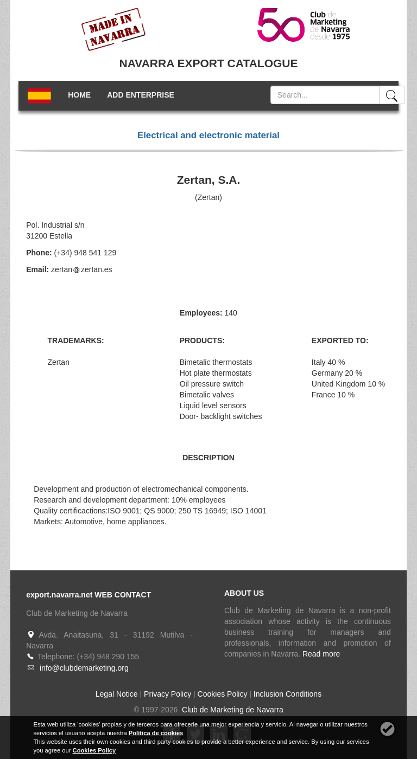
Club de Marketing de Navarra (231, 709)
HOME (79, 95)
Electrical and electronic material (208, 135)
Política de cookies (156, 733)
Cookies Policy (223, 694)
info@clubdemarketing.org (84, 668)
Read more (321, 653)
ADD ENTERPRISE (140, 95)
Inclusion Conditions (287, 694)
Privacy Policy (167, 694)
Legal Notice (117, 694)
